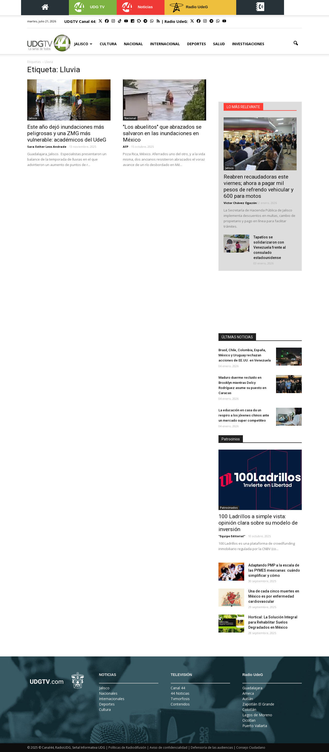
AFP (125, 146)
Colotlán (249, 709)
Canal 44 (178, 687)
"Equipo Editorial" (231, 536)
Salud (219, 43)
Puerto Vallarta (254, 725)
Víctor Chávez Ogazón (240, 203)
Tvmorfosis (180, 698)
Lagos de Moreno (257, 714)
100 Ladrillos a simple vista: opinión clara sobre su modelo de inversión (258, 522)
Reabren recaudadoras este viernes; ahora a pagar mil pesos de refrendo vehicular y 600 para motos (259, 186)
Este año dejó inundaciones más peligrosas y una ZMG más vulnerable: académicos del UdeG (66, 133)
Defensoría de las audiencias (212, 747)
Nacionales (108, 693)
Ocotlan (248, 720)
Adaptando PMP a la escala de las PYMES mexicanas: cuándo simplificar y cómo (274, 570)
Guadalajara (252, 687)
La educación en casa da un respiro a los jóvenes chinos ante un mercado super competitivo (243, 415)
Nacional (133, 43)
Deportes (196, 43)
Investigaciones (248, 43)
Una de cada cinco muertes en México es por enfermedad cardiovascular (273, 596)
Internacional (165, 43)
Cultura (108, 43)
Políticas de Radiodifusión (127, 747)
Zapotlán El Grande (258, 704)
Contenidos (180, 704)
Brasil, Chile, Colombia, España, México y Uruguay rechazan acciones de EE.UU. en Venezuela (244, 355)
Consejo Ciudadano (250, 747)
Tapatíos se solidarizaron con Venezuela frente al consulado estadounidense (269, 247)
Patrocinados (229, 507)
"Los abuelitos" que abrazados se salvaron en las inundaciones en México (162, 133)
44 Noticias (180, 693)
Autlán (247, 698)
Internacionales (111, 698)
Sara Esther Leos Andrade (46, 146)
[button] (295, 43)
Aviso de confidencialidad (168, 747)
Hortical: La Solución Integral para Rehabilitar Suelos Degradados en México (272, 622)
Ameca (248, 693)
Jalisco (83, 43)
